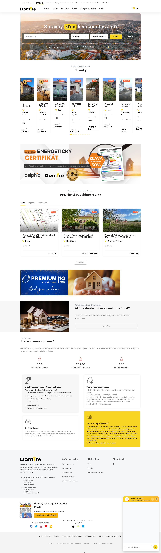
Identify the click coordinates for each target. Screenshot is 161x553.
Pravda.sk (123, 428)
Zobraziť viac (80, 255)
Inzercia (56, 529)
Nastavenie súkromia (106, 536)
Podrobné (130, 36)
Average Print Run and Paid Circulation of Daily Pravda (73, 536)
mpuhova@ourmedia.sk (31, 485)
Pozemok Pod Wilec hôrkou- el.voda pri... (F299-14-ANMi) (39, 229)
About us (51, 536)
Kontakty (48, 529)
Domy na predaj (67, 465)
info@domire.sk (29, 477)
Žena (81, 3)
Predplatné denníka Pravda (45, 508)
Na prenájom (42, 195)
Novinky (46, 9)
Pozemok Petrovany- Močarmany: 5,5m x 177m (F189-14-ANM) (120, 229)
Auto (67, 3)
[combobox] (46, 36)
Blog (109, 3)
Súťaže (101, 529)
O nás (101, 9)
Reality (55, 9)
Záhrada (92, 3)
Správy (57, 3)
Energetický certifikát (88, 9)
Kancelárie (65, 9)
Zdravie (77, 3)
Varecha (86, 3)
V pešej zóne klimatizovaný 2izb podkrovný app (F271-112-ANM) (78, 229)
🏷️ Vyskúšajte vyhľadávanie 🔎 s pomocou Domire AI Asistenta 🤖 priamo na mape (76, 47)
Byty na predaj (66, 461)
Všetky (22, 195)
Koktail (72, 3)
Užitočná (98, 3)
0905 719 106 (28, 484)
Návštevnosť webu (90, 529)
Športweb (63, 3)
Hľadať (115, 37)
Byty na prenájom (68, 456)
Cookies (94, 536)
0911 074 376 (28, 475)
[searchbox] (46, 36)
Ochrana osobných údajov (96, 465)
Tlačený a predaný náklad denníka (72, 529)
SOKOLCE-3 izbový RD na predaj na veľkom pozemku (121, 105)
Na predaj (31, 195)
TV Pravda (104, 3)
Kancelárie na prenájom (70, 473)
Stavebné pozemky (68, 469)
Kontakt (90, 461)
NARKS (74, 9)
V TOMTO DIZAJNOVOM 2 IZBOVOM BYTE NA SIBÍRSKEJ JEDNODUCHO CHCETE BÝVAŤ (78, 105)
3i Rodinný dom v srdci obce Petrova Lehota (35, 105)
